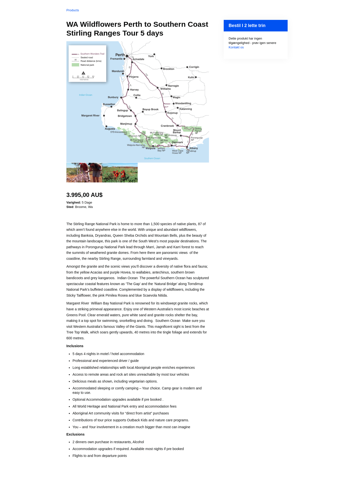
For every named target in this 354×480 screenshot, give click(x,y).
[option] (84, 172)
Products (72, 10)
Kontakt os (236, 47)
